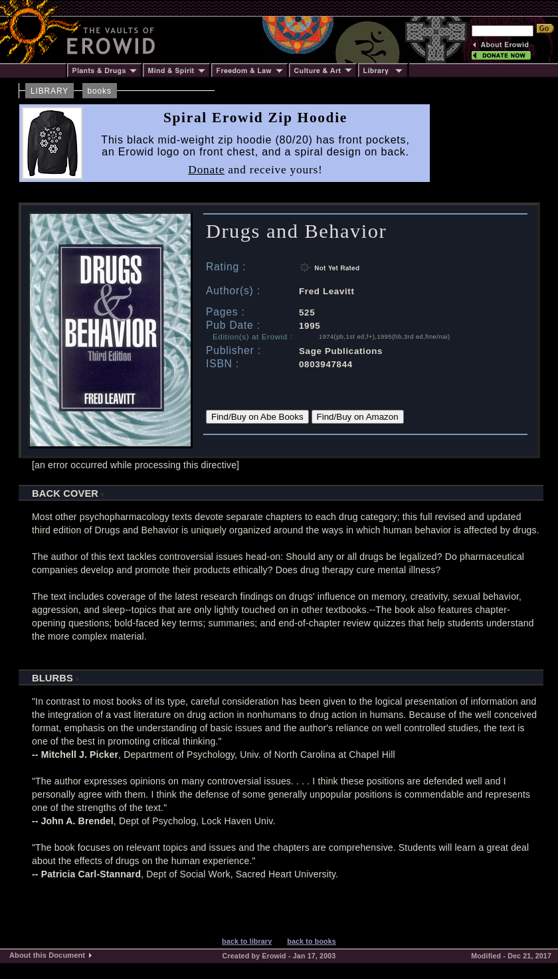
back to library (247, 941)
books (100, 91)
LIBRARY (49, 91)
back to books (311, 941)
